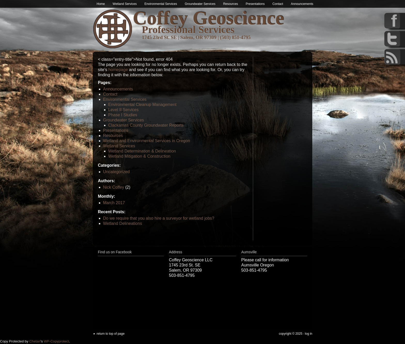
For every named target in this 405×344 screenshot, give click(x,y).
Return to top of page (110, 333)
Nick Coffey (113, 187)
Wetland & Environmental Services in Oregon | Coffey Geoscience (113, 29)
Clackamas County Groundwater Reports (146, 125)
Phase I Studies (122, 115)
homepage (118, 69)
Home (101, 4)
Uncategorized (116, 172)
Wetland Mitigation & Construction (139, 156)
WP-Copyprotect (56, 341)
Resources (230, 4)
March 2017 (114, 203)
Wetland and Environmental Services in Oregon (146, 141)
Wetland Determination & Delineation (142, 151)
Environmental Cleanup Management (142, 104)
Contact (277, 4)
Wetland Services (125, 4)
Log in (308, 333)
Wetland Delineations (122, 223)
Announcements (302, 4)
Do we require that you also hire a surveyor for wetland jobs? (158, 218)
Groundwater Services (200, 4)
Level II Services (123, 110)
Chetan (34, 341)
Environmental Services (160, 4)
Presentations (255, 4)
